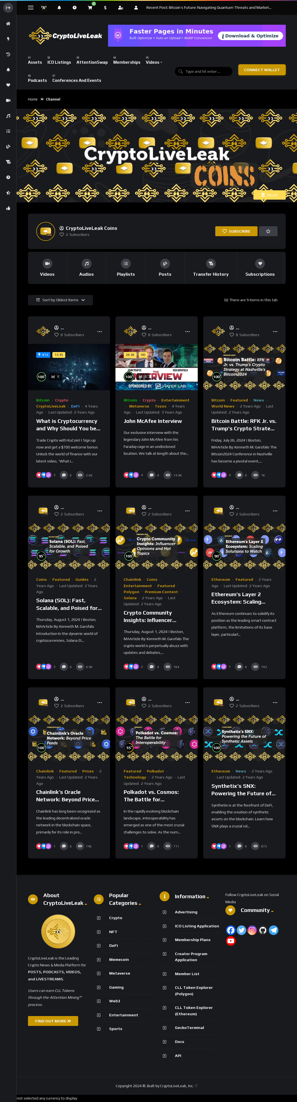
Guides (82, 579)
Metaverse (139, 406)
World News (222, 406)
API (178, 1055)
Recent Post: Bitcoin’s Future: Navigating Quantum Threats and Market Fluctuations (207, 7)
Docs (179, 1041)
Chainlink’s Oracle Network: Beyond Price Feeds (65, 799)
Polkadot (155, 771)
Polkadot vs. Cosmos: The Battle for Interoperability (151, 799)
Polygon (131, 592)
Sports (115, 1028)
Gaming (116, 987)
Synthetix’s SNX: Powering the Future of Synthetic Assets (241, 793)
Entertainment (175, 400)
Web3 (114, 1001)
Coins (41, 579)
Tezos (160, 406)
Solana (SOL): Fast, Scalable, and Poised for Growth (67, 607)
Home (33, 99)
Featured (239, 400)
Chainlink (132, 579)
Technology (135, 777)
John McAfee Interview (153, 421)
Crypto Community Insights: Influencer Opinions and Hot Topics (155, 620)
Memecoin (119, 959)
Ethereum (220, 579)
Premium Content (161, 592)
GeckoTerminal (189, 1027)
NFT (113, 932)
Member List (187, 974)
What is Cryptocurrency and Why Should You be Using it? (66, 428)
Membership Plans (193, 940)
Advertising (186, 912)
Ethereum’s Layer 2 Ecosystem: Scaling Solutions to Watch (236, 601)
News (258, 400)
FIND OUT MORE (53, 1021)
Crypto (61, 400)
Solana (130, 598)
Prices (88, 771)
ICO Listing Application (197, 926)
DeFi (75, 406)
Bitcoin (43, 400)
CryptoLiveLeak (51, 406)
